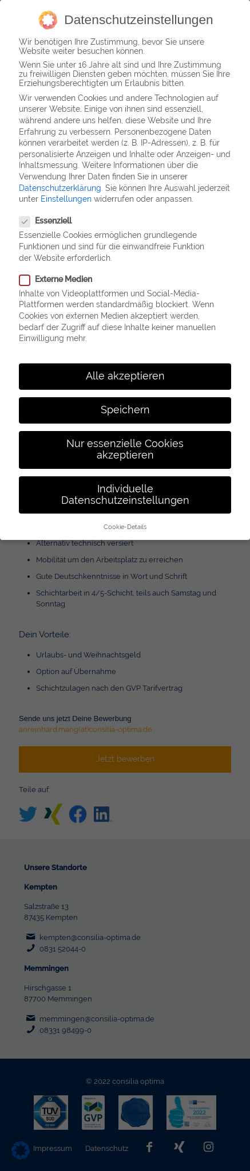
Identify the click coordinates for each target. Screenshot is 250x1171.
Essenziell (45, 208)
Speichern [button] (125, 396)
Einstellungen (66, 185)
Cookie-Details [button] (125, 513)
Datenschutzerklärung (60, 174)
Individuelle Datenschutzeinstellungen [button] (125, 481)
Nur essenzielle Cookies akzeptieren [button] (125, 436)
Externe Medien (55, 266)
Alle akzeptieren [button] (125, 363)
